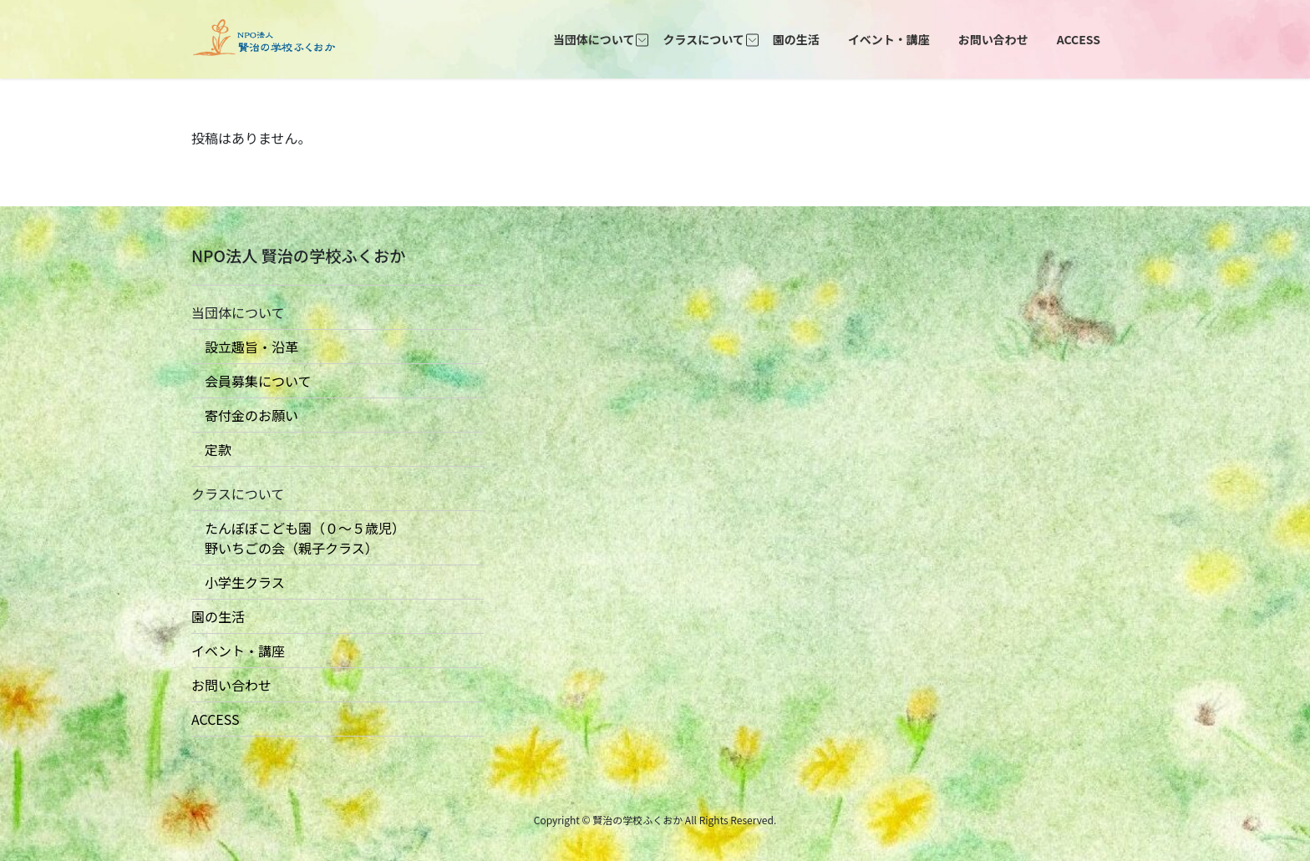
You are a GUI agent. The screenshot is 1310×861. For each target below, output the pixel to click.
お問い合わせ (231, 685)
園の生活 (218, 616)
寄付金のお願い (244, 415)
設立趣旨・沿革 (244, 347)
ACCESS (215, 719)
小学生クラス (238, 582)
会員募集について (251, 381)
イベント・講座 (238, 651)
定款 (211, 449)
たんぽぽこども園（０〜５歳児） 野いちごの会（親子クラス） (298, 538)
